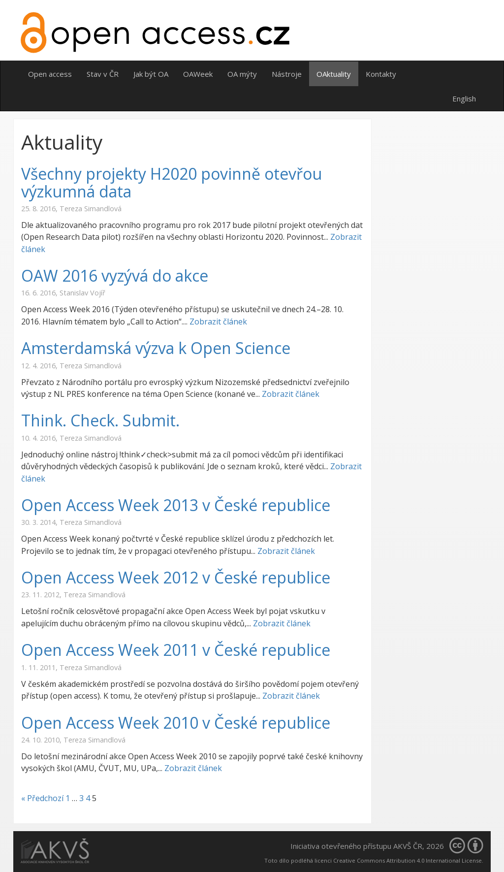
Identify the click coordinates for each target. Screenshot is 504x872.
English (464, 98)
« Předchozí (42, 798)
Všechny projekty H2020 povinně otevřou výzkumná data (171, 182)
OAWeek (198, 74)
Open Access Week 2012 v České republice (175, 577)
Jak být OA (150, 74)
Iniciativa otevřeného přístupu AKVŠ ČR (356, 846)
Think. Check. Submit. (100, 420)
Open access (50, 74)
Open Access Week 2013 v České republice (175, 505)
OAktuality (333, 74)
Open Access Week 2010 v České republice (175, 722)
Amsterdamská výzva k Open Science (155, 347)
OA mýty (242, 74)
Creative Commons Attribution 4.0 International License (407, 860)
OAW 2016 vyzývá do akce (114, 275)
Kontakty (381, 74)
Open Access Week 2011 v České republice (175, 649)
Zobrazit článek (218, 321)
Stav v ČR (103, 74)
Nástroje (287, 74)
